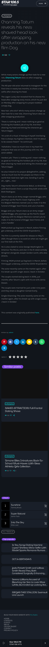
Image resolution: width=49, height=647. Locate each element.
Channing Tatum (13, 77)
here (37, 312)
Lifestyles (7, 16)
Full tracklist (8, 532)
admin (11, 332)
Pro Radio (34, 615)
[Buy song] (45, 506)
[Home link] (10, 4)
